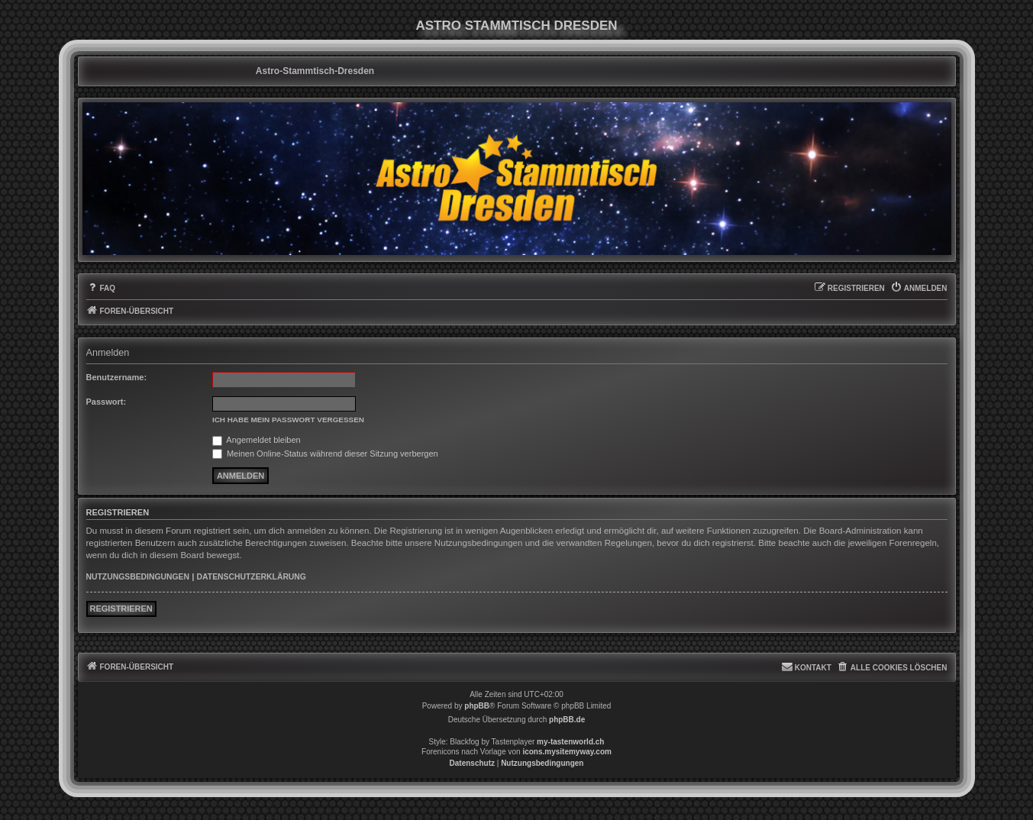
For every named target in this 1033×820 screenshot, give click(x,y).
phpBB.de (567, 719)
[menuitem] (101, 288)
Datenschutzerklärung (251, 577)
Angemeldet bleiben (256, 439)
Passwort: (106, 401)
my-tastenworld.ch (570, 742)
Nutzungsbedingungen (137, 577)
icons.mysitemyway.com (567, 751)
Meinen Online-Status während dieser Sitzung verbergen (325, 453)
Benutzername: (116, 377)
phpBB (476, 706)
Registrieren (121, 608)
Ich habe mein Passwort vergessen (288, 419)
